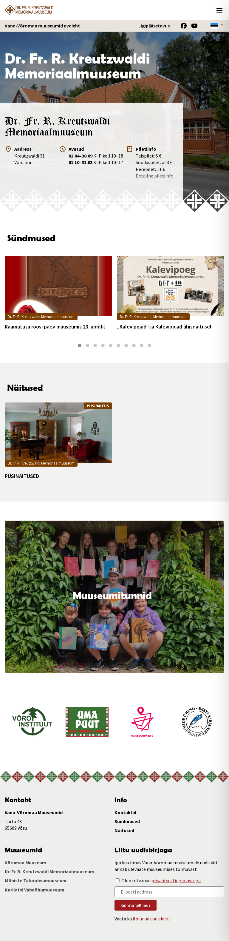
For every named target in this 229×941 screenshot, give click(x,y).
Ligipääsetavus (154, 26)
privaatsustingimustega (176, 880)
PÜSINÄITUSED (22, 476)
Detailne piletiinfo (155, 176)
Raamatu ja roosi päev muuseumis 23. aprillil (55, 326)
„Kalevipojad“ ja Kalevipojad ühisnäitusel (164, 326)
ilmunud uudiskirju (151, 919)
